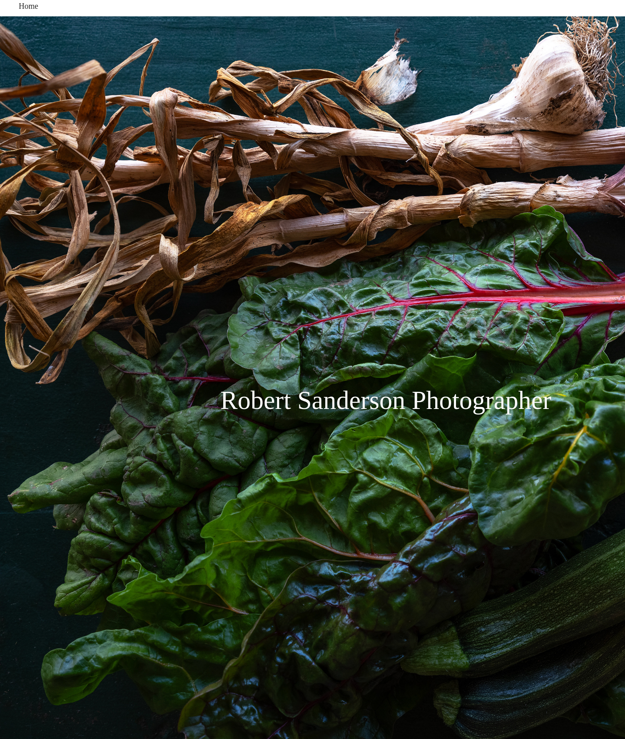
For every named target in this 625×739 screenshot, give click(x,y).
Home (28, 6)
